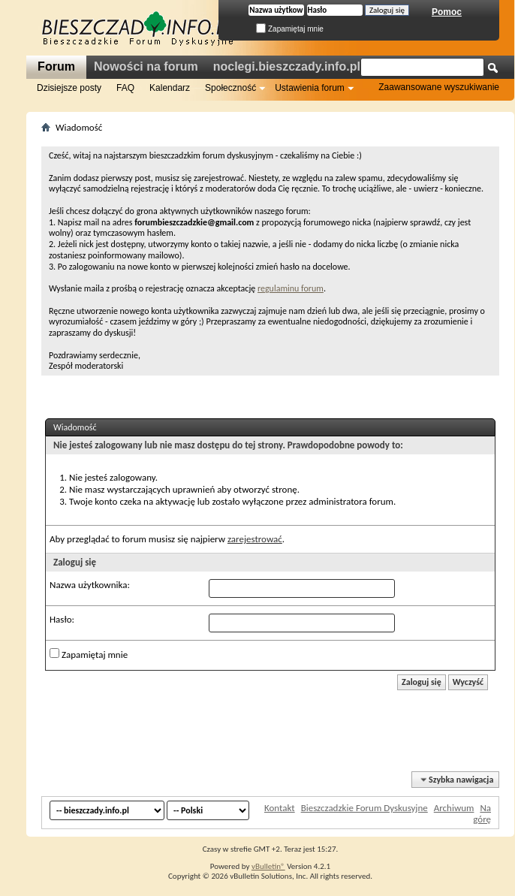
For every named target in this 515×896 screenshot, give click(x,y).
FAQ (125, 88)
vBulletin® (268, 866)
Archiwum (454, 807)
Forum (56, 66)
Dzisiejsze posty (69, 88)
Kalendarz (169, 88)
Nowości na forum (146, 66)
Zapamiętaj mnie (290, 29)
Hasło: (62, 619)
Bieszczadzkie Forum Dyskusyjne (364, 807)
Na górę (482, 813)
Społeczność (230, 88)
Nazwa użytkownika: (90, 584)
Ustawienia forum (310, 88)
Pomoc (447, 12)
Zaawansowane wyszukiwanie (438, 87)
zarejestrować (254, 539)
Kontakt (279, 807)
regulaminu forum (291, 288)
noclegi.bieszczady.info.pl (286, 66)
